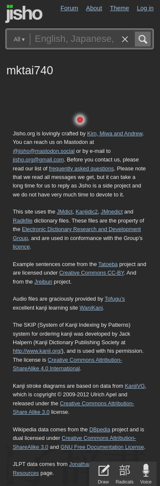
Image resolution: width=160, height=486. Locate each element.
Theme (119, 8)
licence (21, 246)
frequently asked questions (81, 168)
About (94, 8)
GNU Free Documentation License (102, 447)
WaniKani (91, 307)
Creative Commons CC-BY (91, 272)
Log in (145, 8)
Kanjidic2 (87, 211)
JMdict (65, 211)
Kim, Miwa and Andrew (114, 133)
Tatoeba (108, 264)
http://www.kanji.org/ (37, 351)
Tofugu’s (115, 299)
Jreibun (43, 281)
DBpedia (99, 429)
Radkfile (22, 220)
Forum (70, 8)
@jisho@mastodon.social (44, 151)
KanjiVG (135, 386)
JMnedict (111, 211)
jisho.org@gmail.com (38, 159)
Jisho (24, 14)
